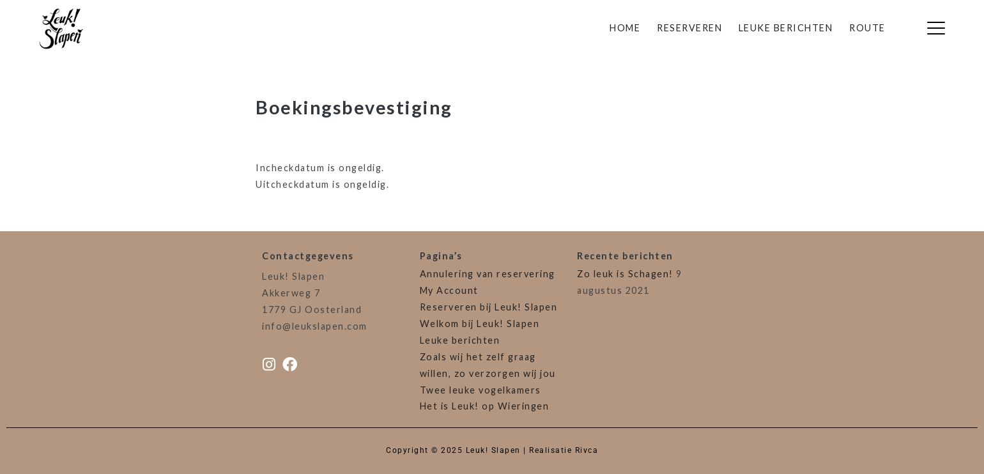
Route (867, 27)
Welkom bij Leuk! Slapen (480, 323)
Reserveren (689, 27)
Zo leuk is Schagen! (625, 273)
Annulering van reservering (487, 273)
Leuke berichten (786, 27)
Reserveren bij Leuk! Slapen (489, 307)
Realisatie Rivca (563, 450)
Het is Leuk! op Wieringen (485, 406)
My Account (449, 290)
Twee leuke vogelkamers (480, 390)
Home (625, 27)
